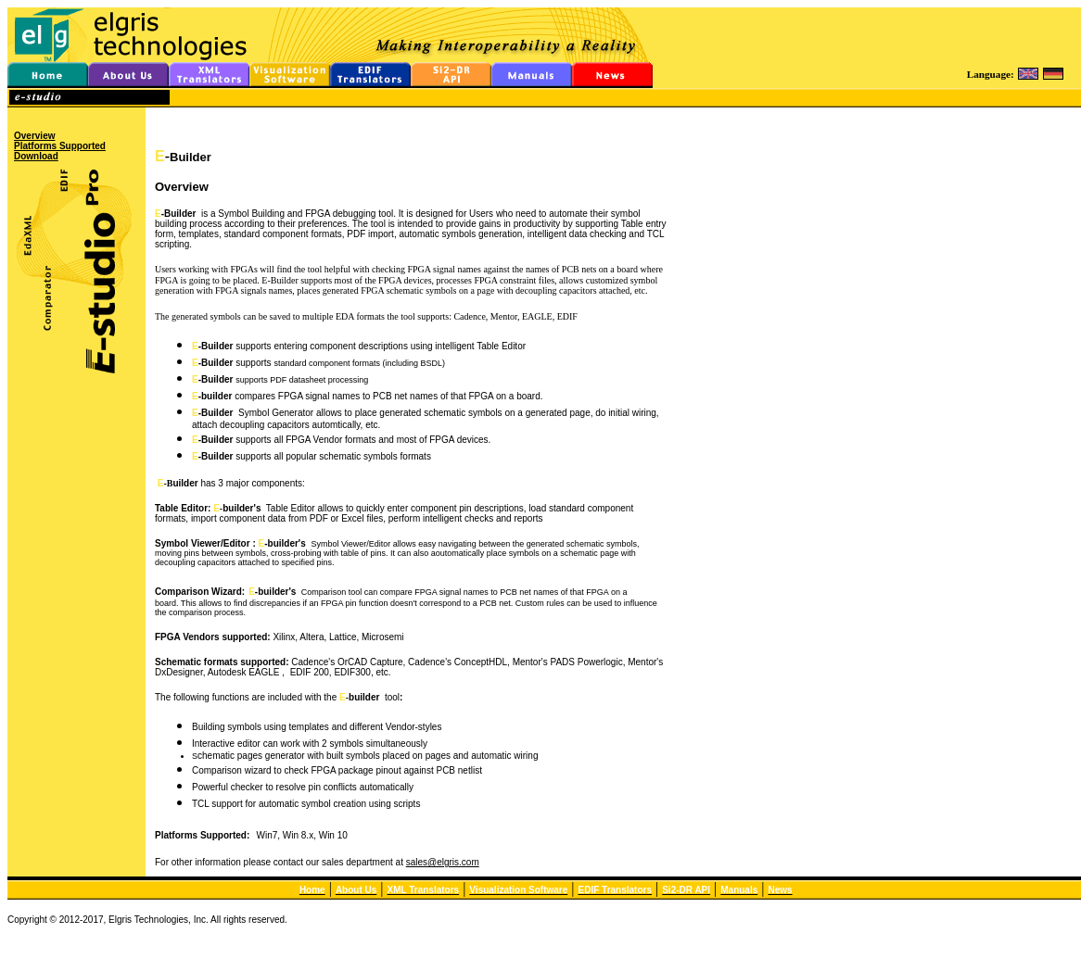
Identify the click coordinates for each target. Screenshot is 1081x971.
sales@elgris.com (442, 862)
